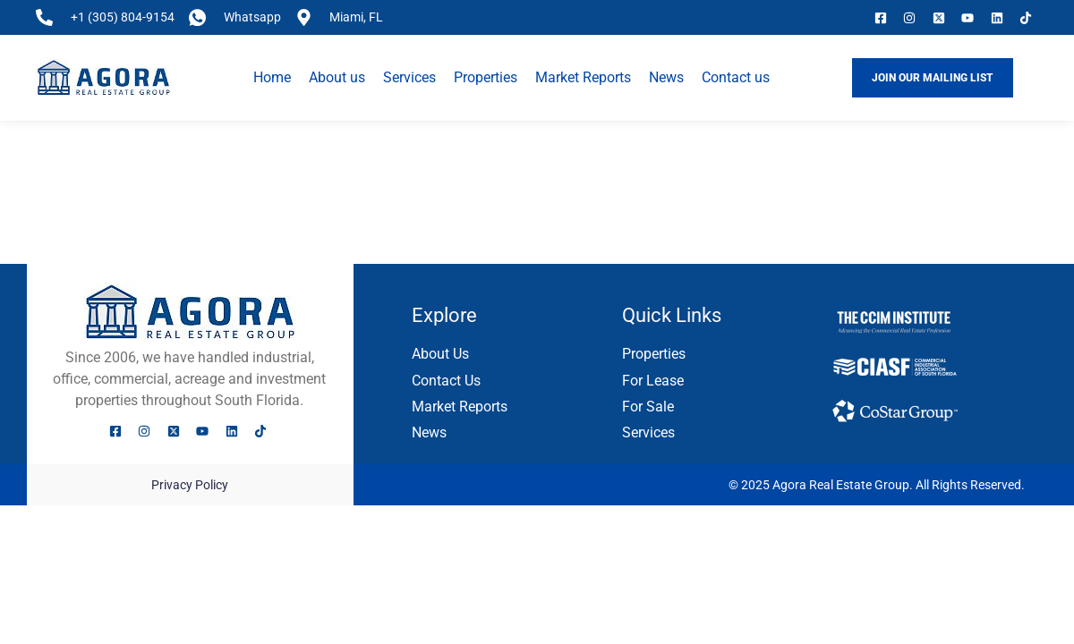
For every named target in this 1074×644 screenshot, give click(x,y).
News (666, 77)
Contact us (736, 77)
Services (409, 77)
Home (272, 77)
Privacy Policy (189, 485)
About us (337, 77)
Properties (485, 77)
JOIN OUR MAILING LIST (932, 77)
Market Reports (583, 77)
